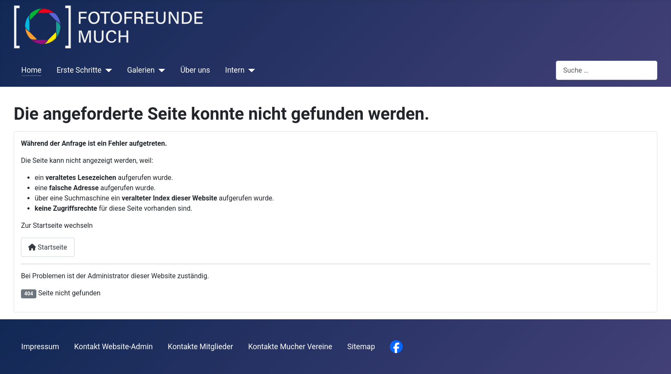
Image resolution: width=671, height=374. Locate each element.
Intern (234, 70)
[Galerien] (159, 70)
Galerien (140, 70)
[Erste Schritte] (106, 70)
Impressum (40, 346)
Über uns (195, 70)
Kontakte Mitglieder (200, 346)
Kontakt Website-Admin (113, 346)
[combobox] (606, 70)
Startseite (47, 247)
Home (31, 70)
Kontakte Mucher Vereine (290, 346)
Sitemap (361, 346)
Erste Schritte (78, 70)
